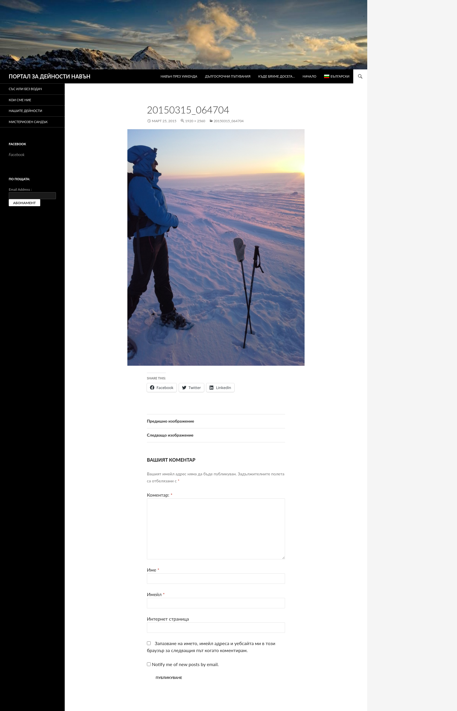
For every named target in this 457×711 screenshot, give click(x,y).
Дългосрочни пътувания (228, 76)
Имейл (156, 594)
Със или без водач (25, 89)
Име (153, 569)
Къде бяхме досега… (276, 76)
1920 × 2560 (195, 121)
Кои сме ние (20, 100)
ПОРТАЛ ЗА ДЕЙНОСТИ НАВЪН (49, 76)
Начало (309, 76)
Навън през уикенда (179, 76)
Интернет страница (168, 618)
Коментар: (160, 495)
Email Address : (20, 189)
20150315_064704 (229, 121)
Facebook (17, 144)
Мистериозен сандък (28, 122)
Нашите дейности (25, 111)
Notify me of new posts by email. (185, 664)
